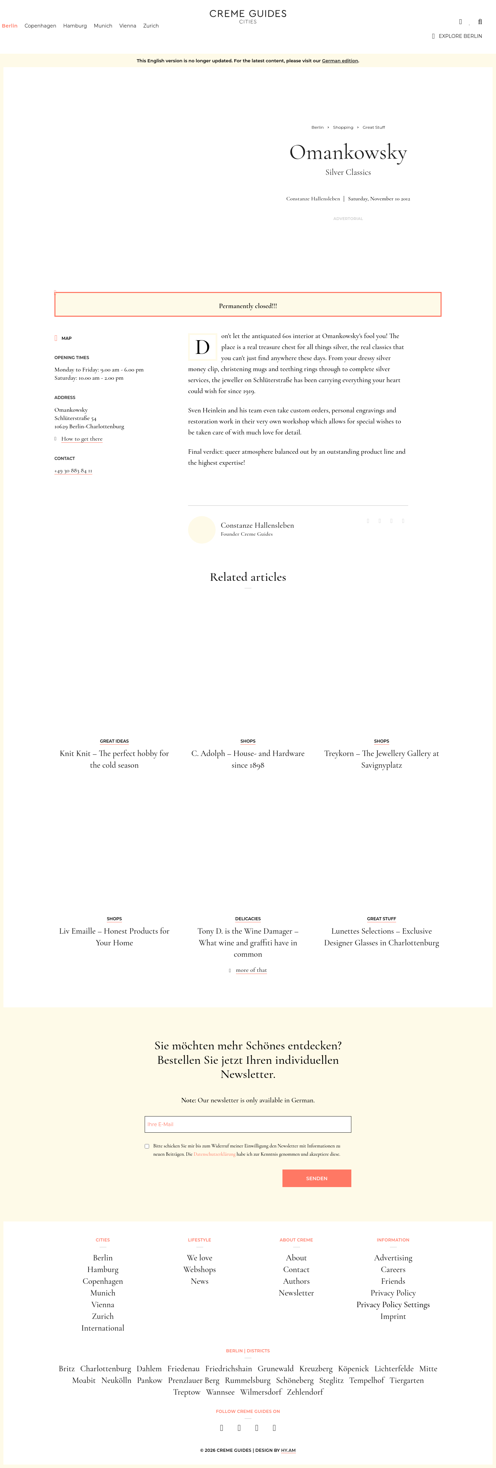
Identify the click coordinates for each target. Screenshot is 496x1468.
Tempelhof (366, 1380)
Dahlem (149, 1369)
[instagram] (239, 1430)
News (200, 1281)
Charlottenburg (105, 1369)
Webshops (199, 1270)
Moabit (84, 1380)
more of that (251, 970)
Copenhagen (52, 36)
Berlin (22, 36)
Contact (296, 1270)
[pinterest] (256, 1430)
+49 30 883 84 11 (73, 470)
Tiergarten (407, 1380)
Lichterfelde (394, 1369)
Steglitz (331, 1380)
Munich (115, 36)
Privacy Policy (393, 1293)
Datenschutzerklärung (214, 1154)
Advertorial (348, 219)
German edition (340, 60)
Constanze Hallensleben (313, 198)
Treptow (186, 1392)
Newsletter (296, 1293)
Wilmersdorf (260, 1392)
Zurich (163, 36)
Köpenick (353, 1369)
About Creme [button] (296, 1239)
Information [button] (393, 1239)
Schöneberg (294, 1380)
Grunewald (276, 1369)
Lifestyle (199, 1239)
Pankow (150, 1380)
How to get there (82, 438)
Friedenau (183, 1369)
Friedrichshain (228, 1369)
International (102, 1328)
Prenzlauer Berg (193, 1380)
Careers (393, 1270)
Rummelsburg (247, 1380)
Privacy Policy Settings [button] (393, 1305)
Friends (393, 1281)
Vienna (139, 36)
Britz (67, 1369)
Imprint (393, 1316)
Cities (22, 22)
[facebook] (221, 1430)
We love (199, 1258)
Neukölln (116, 1380)
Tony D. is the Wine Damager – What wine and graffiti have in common (248, 942)
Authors (296, 1281)
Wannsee (220, 1392)
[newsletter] (274, 1430)
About (296, 1258)
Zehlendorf (305, 1392)
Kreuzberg (316, 1369)
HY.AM (288, 1450)
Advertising (393, 1258)
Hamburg (87, 36)
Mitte (428, 1369)
